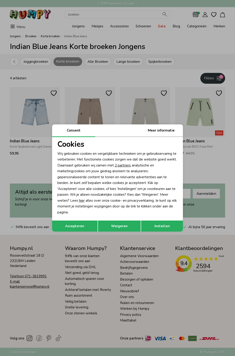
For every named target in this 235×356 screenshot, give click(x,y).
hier (82, 200)
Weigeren (119, 226)
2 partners (123, 165)
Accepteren (74, 226)
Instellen (162, 226)
